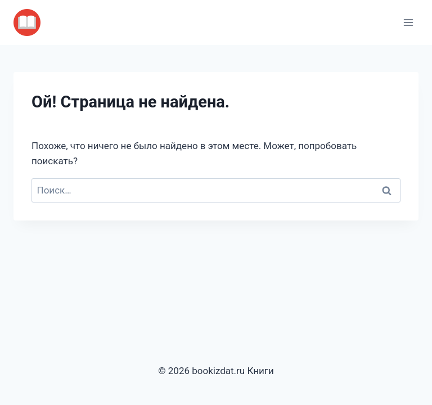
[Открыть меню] (408, 22)
